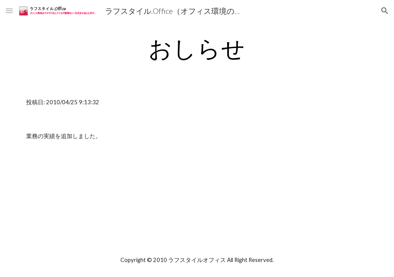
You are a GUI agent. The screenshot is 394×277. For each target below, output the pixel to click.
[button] (9, 10)
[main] (197, 48)
